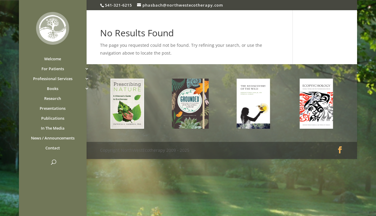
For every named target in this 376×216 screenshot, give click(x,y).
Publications (52, 118)
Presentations (53, 108)
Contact (52, 148)
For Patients (52, 69)
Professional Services (52, 78)
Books (52, 88)
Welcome (52, 59)
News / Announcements (53, 138)
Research (52, 98)
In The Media (53, 128)
